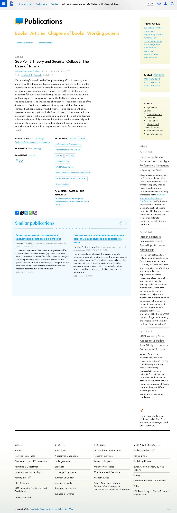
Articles (37, 33)
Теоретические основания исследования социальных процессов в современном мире (99, 238)
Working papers (103, 33)
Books (21, 33)
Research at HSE (46, 42)
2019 (146, 85)
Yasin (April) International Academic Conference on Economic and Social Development (112, 485)
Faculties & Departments (27, 466)
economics (149, 31)
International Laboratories (107, 450)
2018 (151, 85)
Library (136, 475)
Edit (168, 508)
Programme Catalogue (66, 455)
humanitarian (150, 37)
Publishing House (142, 461)
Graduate (59, 466)
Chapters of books (66, 33)
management (154, 44)
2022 (146, 82)
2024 (151, 79)
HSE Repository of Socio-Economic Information (151, 493)
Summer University (64, 477)
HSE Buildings (21, 483)
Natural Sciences (155, 130)
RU (148, 3)
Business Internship (64, 493)
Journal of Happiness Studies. (27, 71)
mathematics (150, 47)
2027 (156, 74)
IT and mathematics (153, 40)
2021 (151, 82)
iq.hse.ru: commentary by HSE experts (148, 468)
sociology (148, 50)
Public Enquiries (23, 496)
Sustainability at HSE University (31, 461)
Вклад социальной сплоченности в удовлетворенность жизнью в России (38, 236)
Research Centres (103, 455)
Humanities (152, 120)
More (157, 85)
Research (100, 445)
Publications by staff (144, 450)
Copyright (45, 508)
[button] (53, 228)
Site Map (69, 508)
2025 (146, 79)
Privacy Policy (57, 508)
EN (152, 3)
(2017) (72, 201)
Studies (60, 445)
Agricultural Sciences (150, 109)
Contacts (34, 508)
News (143, 146)
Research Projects (103, 461)
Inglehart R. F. (27, 75)
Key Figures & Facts (25, 455)
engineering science (153, 34)
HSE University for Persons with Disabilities (31, 490)
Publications (43, 21)
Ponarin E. (38, 75)
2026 (161, 74)
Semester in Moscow (65, 488)
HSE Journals (140, 455)
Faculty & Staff (23, 477)
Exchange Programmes (66, 472)
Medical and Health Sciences (151, 125)
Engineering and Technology (153, 115)
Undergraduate (62, 461)
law (145, 44)
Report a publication (25, 42)
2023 (157, 79)
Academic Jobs (101, 477)
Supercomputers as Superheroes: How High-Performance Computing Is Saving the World (154, 163)
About (19, 445)
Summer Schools (63, 483)
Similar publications (34, 223)
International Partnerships (28, 472)
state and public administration (151, 56)
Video (136, 485)
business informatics (153, 27)
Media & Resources (146, 445)
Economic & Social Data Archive (149, 480)
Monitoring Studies (104, 466)
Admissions (60, 450)
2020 (157, 82)
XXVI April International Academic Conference (153, 198)
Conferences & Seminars (107, 472)
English (32, 155)
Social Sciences (154, 133)
